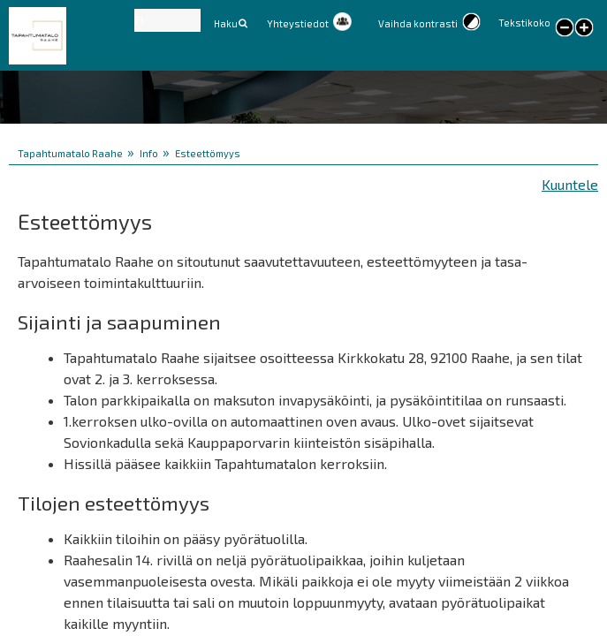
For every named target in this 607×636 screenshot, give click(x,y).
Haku (226, 23)
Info (149, 153)
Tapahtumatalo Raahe (70, 153)
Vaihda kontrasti (418, 23)
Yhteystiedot (298, 23)
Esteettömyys (207, 153)
